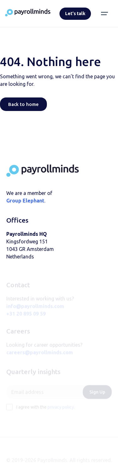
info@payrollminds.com (35, 309)
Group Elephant (25, 200)
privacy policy (61, 410)
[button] (104, 13)
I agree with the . (45, 410)
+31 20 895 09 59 (26, 317)
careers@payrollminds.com (39, 355)
